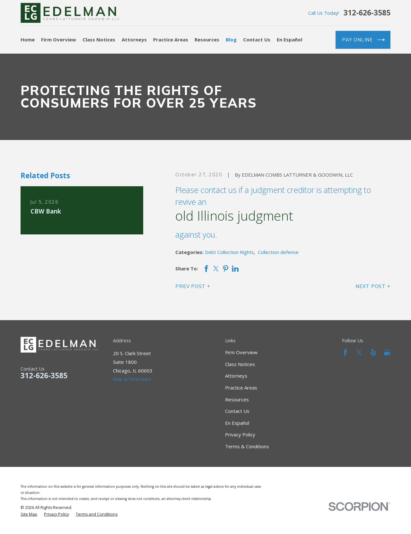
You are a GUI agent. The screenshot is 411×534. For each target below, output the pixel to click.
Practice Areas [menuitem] (170, 39)
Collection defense (278, 252)
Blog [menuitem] (231, 39)
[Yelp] (373, 352)
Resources (237, 399)
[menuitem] (29, 514)
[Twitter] (359, 352)
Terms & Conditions (247, 446)
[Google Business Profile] (387, 352)
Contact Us (237, 411)
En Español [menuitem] (289, 39)
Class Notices (240, 364)
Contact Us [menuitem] (256, 39)
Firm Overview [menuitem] (58, 39)
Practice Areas (241, 387)
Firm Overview (241, 352)
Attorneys (236, 375)
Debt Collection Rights (229, 252)
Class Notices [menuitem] (99, 39)
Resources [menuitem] (207, 39)
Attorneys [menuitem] (134, 39)
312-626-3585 (367, 13)
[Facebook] (345, 352)
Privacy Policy (240, 434)
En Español (237, 423)
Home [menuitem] (28, 39)
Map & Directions (132, 379)
